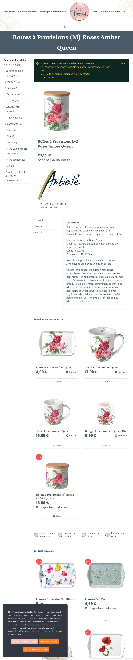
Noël (8, 165)
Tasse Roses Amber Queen (102, 367)
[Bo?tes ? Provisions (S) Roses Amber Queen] (57, 470)
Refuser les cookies (49, 641)
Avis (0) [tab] (38, 232)
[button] (65, 27)
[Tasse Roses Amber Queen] (106, 343)
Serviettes (12, 94)
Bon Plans (10, 64)
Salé (9, 136)
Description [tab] (40, 220)
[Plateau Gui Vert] (106, 575)
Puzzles (11, 180)
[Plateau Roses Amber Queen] (57, 343)
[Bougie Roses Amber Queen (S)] (106, 407)
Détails (58, 382)
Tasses (10, 100)
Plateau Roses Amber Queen (54, 367)
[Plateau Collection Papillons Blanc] (57, 575)
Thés (9, 142)
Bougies (11, 75)
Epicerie (9, 106)
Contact (122, 63)
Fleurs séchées (13, 159)
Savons (11, 88)
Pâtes (10, 130)
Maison (54, 207)
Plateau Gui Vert (96, 599)
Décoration (11, 70)
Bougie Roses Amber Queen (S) (105, 431)
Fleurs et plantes (14, 148)
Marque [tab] (38, 226)
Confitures (12, 123)
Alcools (11, 111)
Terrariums (13, 153)
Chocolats (12, 117)
